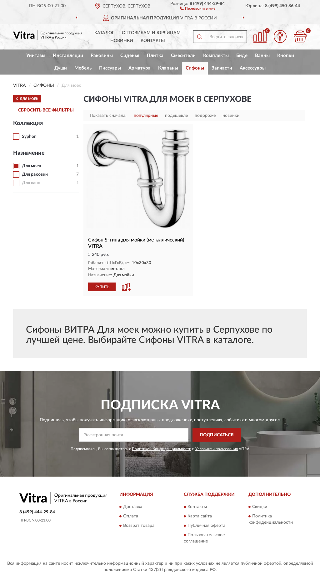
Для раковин (35, 174)
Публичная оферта (206, 525)
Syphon (29, 136)
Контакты (153, 41)
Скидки (259, 507)
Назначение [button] (29, 153)
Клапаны (168, 68)
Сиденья (129, 55)
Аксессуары (253, 68)
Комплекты (216, 55)
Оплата (130, 516)
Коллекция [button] (28, 123)
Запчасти (222, 68)
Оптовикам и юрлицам (151, 33)
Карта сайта (200, 516)
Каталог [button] (104, 33)
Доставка (132, 507)
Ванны (262, 55)
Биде (242, 55)
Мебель (83, 68)
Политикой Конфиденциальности (161, 449)
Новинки (121, 41)
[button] (197, 8)
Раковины (102, 55)
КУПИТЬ (101, 287)
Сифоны (195, 68)
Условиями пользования (216, 449)
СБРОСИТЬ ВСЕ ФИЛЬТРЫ (46, 110)
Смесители (183, 55)
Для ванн (31, 183)
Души (60, 68)
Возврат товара (138, 525)
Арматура (139, 68)
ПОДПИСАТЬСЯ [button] (217, 435)
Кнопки (285, 55)
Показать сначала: (108, 115)
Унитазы (35, 55)
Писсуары (110, 68)
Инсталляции (68, 55)
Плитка (155, 55)
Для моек (31, 166)
